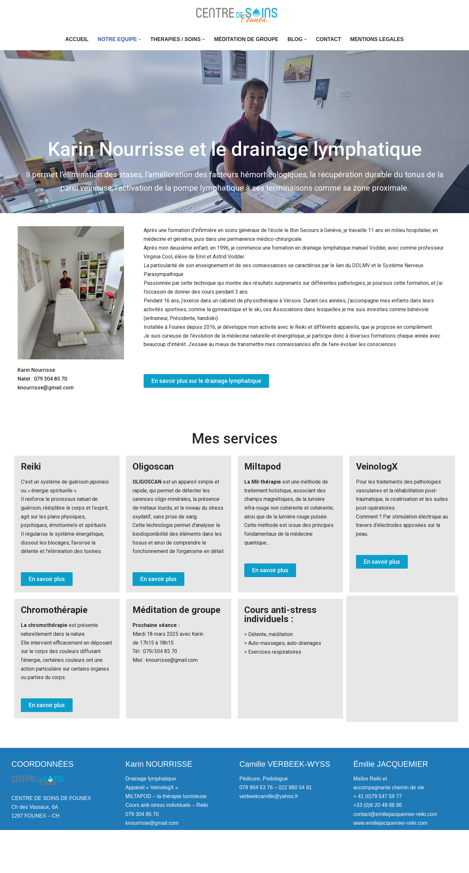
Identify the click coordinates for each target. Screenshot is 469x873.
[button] (139, 39)
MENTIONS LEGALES (377, 39)
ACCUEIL (76, 39)
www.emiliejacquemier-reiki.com (390, 866)
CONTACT (328, 39)
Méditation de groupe (246, 39)
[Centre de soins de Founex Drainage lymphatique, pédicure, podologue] (234, 14)
